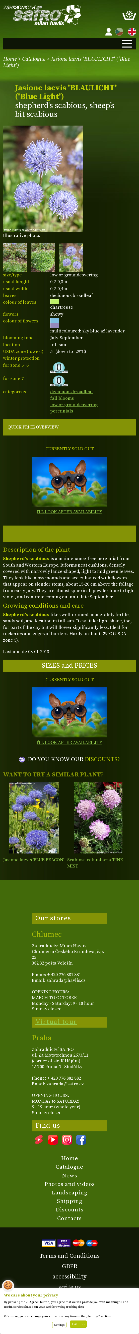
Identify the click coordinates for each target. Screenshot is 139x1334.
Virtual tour (56, 1022)
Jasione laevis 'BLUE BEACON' (33, 860)
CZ (118, 31)
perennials (61, 411)
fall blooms (62, 398)
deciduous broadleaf (71, 392)
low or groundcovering (74, 405)
